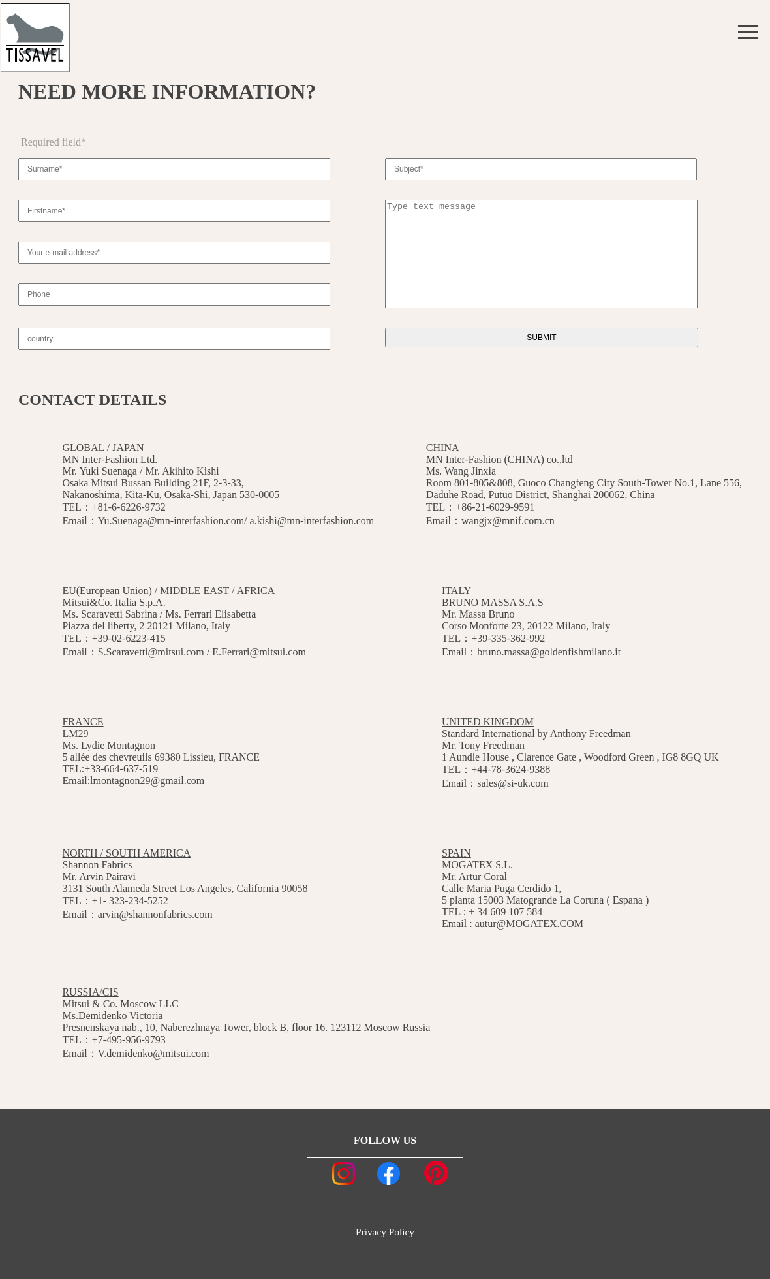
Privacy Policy (385, 1231)
